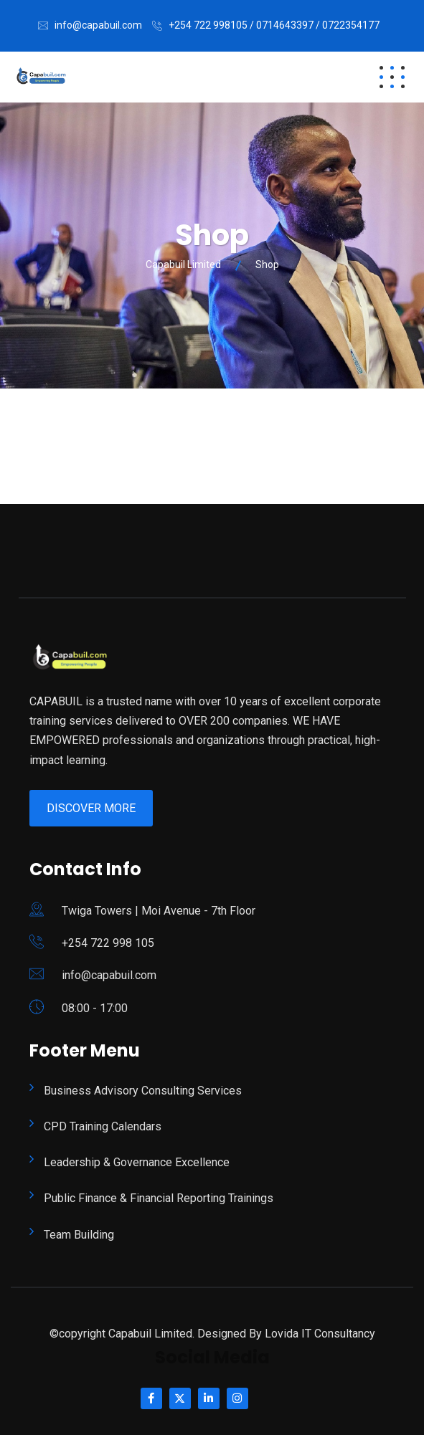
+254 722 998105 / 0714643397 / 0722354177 (274, 25)
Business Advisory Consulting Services (143, 1090)
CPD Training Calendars (102, 1126)
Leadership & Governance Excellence (137, 1162)
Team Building (79, 1234)
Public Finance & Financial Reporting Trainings (158, 1198)
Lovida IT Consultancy (320, 1333)
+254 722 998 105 (108, 943)
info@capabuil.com (98, 25)
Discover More (91, 808)
